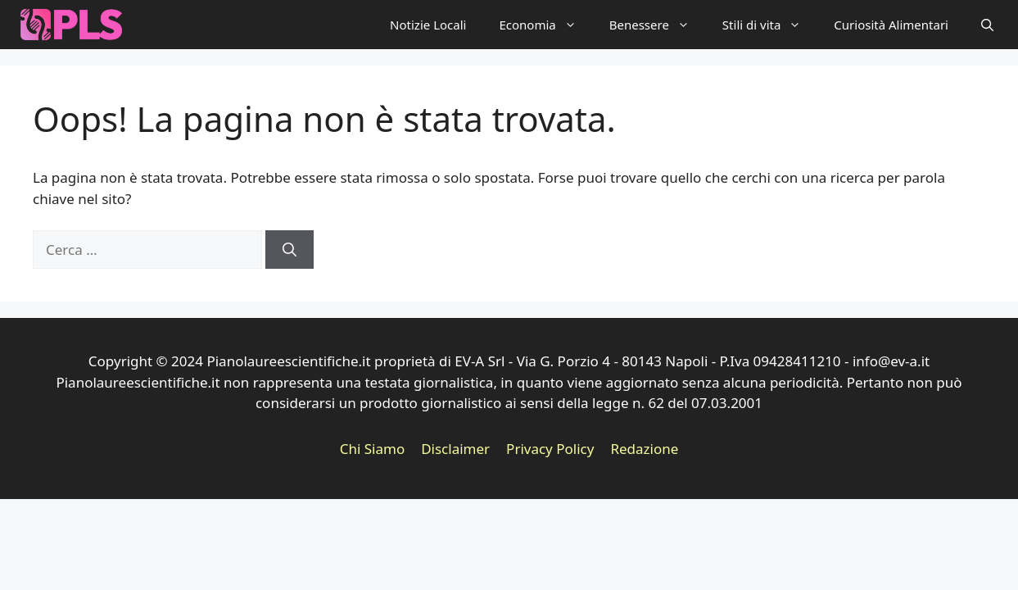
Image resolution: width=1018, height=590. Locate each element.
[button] (987, 24)
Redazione (644, 448)
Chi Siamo (372, 448)
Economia (545, 24)
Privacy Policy (550, 448)
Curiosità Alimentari (891, 24)
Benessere (657, 24)
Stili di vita (769, 24)
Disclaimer (455, 448)
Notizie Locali (428, 24)
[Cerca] (289, 250)
